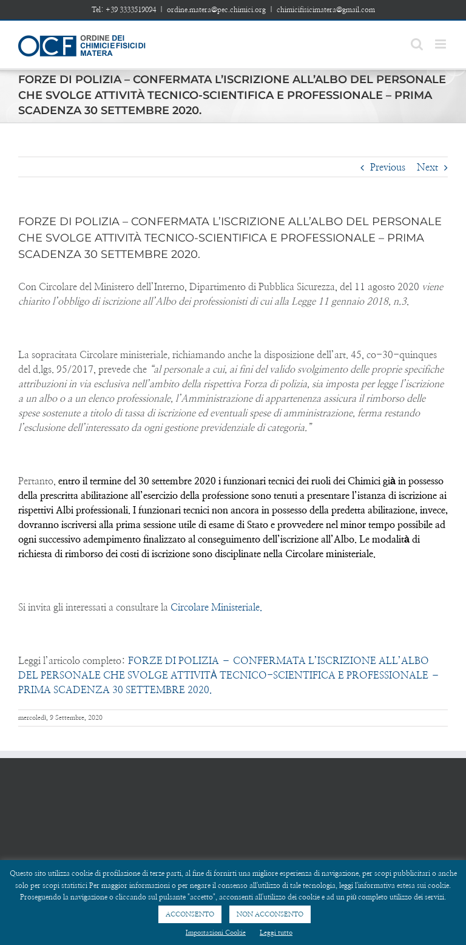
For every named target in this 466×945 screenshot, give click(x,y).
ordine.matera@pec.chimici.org (216, 9)
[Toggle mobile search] (417, 44)
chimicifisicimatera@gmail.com (326, 9)
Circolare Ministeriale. (215, 607)
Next (427, 167)
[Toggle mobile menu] (441, 44)
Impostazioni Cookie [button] (216, 932)
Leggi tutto (276, 932)
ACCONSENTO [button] (190, 914)
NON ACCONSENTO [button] (270, 914)
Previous (387, 167)
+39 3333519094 (131, 9)
